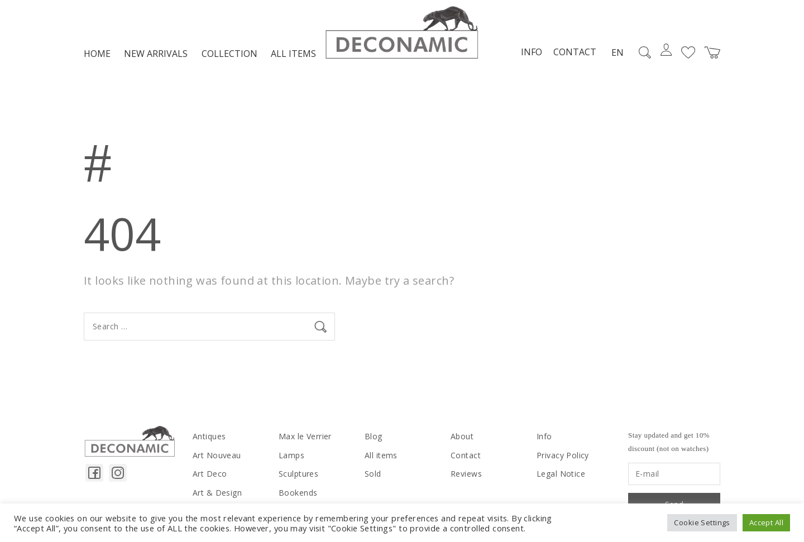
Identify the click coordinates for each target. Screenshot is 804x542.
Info (531, 52)
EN (617, 52)
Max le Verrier (305, 436)
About (462, 436)
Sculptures (298, 473)
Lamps (291, 455)
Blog (373, 436)
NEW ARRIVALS (156, 53)
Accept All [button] (766, 522)
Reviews (466, 473)
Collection (229, 53)
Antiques (209, 436)
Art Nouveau (217, 455)
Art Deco (210, 473)
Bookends (298, 492)
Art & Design (217, 492)
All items (293, 53)
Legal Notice (561, 473)
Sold (373, 473)
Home (97, 53)
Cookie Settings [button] (702, 522)
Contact (574, 52)
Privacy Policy (563, 455)
